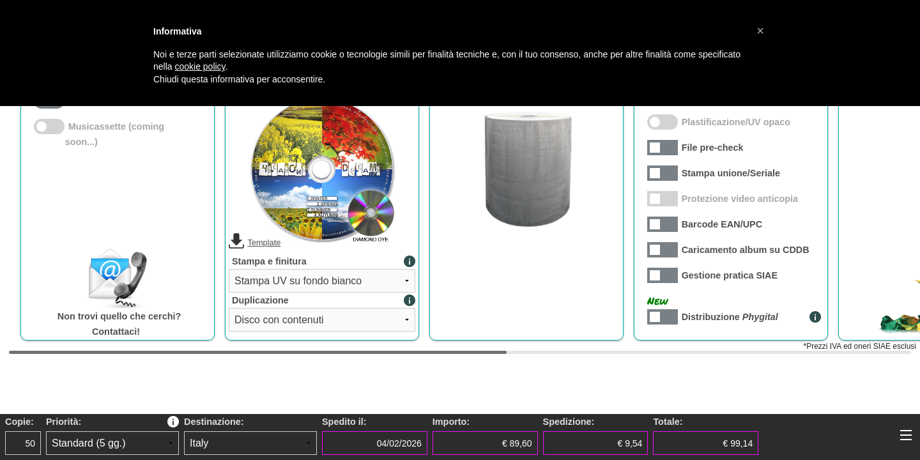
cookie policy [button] (199, 66)
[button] (760, 30)
